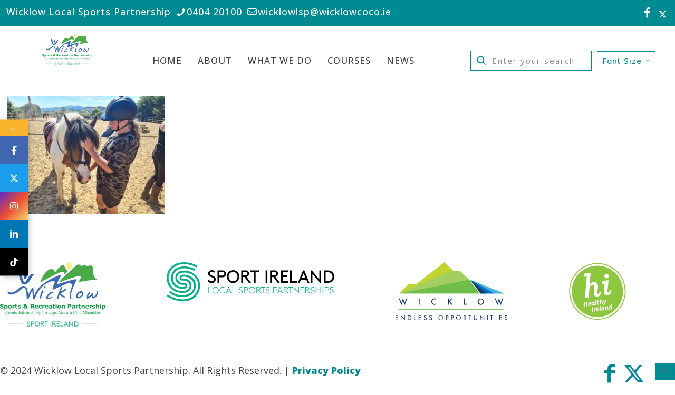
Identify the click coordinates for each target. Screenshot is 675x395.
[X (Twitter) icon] (663, 13)
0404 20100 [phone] (214, 11)
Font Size (627, 60)
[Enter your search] (531, 61)
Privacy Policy (326, 370)
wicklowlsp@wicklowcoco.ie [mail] (324, 11)
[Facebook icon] (647, 13)
